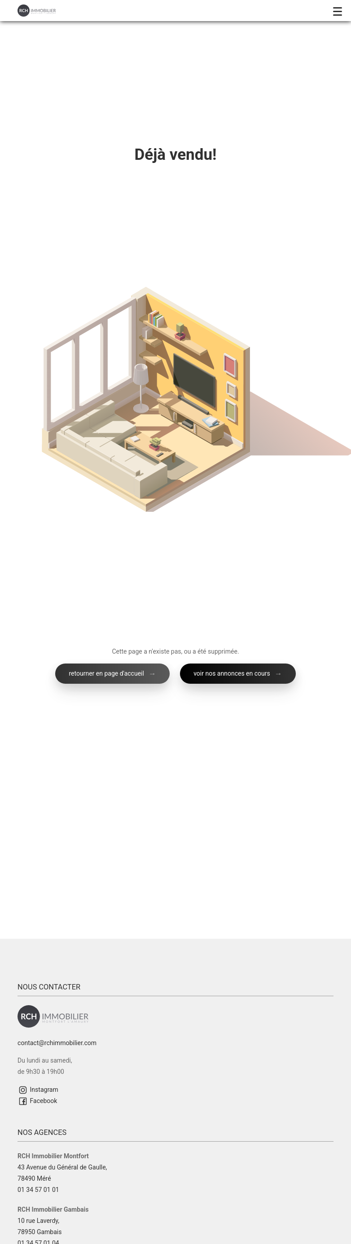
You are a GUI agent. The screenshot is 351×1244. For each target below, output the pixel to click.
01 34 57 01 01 (38, 1189)
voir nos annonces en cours (231, 673)
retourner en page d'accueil (106, 673)
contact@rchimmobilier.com (57, 1042)
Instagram (38, 1090)
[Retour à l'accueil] (37, 10)
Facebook (37, 1101)
